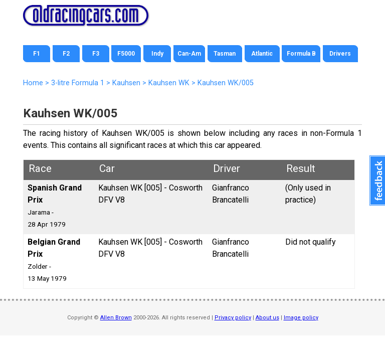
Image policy (301, 317)
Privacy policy (233, 317)
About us (267, 317)
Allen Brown (116, 317)
